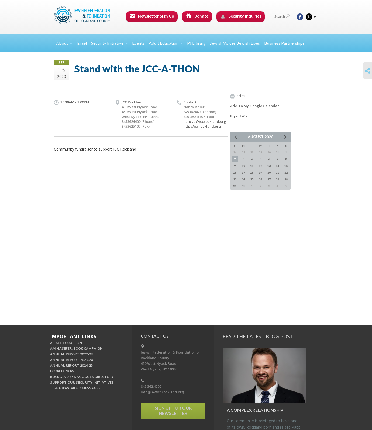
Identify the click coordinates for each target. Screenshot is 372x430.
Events (138, 43)
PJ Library (196, 43)
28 (277, 179)
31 (243, 186)
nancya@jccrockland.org (204, 121)
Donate (197, 16)
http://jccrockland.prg (202, 126)
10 (243, 165)
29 (286, 179)
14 (277, 165)
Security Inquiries (241, 16)
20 (269, 172)
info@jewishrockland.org (162, 392)
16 (234, 172)
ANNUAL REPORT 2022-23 (71, 354)
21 (277, 172)
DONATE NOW (62, 371)
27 (269, 179)
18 (251, 172)
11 (251, 165)
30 (234, 186)
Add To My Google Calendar (254, 105)
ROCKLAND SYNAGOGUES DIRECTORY (82, 376)
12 (260, 165)
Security (109, 43)
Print (237, 96)
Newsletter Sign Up (152, 16)
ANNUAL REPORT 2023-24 (71, 359)
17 (243, 172)
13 (269, 165)
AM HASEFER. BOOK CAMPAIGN (76, 348)
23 (234, 179)
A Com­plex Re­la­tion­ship (255, 409)
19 (260, 172)
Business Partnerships (284, 43)
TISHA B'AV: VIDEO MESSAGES (75, 388)
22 (286, 172)
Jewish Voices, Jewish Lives (235, 43)
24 (243, 179)
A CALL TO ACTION (66, 342)
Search (282, 16)
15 (286, 165)
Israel (82, 43)
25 (251, 179)
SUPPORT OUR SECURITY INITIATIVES (82, 382)
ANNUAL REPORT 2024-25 (71, 365)
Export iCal (239, 116)
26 (260, 179)
